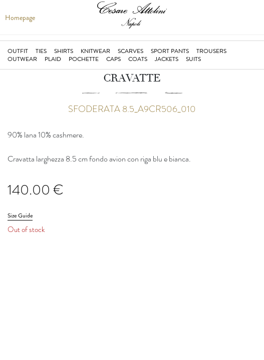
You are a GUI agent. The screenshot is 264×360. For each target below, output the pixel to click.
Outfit (18, 51)
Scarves (130, 51)
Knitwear (95, 51)
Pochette (84, 59)
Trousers (211, 51)
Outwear (22, 59)
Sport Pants (170, 51)
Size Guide (20, 215)
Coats (137, 59)
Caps (113, 59)
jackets (166, 59)
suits (193, 59)
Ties (41, 51)
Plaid (53, 59)
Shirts (63, 51)
